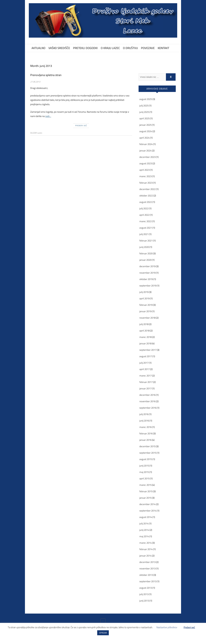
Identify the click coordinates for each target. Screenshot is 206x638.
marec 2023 (145, 176)
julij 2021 (143, 234)
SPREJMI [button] (103, 633)
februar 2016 (146, 433)
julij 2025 (143, 105)
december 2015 (147, 446)
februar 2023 (146, 182)
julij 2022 (143, 208)
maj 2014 (144, 536)
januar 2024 (145, 150)
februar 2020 (146, 253)
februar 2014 (146, 549)
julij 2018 (143, 324)
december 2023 (147, 157)
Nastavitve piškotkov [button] (166, 627)
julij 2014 (143, 523)
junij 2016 (144, 420)
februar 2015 (146, 491)
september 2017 (147, 350)
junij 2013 (144, 600)
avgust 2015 (145, 459)
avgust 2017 (145, 356)
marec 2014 (145, 542)
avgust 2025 (145, 99)
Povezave (148, 48)
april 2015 (144, 478)
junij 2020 (144, 247)
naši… (48, 116)
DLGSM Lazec (36, 133)
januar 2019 (145, 311)
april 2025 (144, 118)
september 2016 (147, 407)
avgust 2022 (145, 202)
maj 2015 (144, 472)
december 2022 (147, 189)
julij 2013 (143, 594)
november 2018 (147, 317)
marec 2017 (145, 375)
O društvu (130, 48)
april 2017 (144, 369)
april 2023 (144, 169)
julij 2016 (143, 414)
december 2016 (147, 395)
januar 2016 (145, 440)
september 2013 (147, 581)
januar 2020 (145, 260)
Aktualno (38, 48)
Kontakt (163, 48)
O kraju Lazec (110, 48)
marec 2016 (145, 427)
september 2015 (147, 452)
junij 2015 (144, 465)
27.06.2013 (35, 82)
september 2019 (147, 285)
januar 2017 (145, 388)
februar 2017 (146, 382)
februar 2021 (146, 240)
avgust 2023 (145, 163)
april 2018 (144, 330)
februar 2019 (146, 305)
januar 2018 (145, 343)
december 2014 (147, 504)
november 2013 (147, 568)
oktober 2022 (146, 195)
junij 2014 (144, 530)
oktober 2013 (146, 575)
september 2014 (147, 510)
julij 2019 (143, 292)
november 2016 (147, 401)
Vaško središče (59, 48)
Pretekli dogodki (85, 48)
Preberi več (81, 125)
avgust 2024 (145, 131)
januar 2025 (145, 124)
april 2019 (144, 298)
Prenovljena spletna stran (45, 75)
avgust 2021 (145, 227)
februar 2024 (146, 144)
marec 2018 (145, 337)
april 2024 (144, 137)
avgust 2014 (145, 517)
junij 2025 (144, 112)
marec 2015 (145, 485)
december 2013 (147, 562)
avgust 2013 (145, 587)
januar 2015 (145, 497)
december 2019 (147, 266)
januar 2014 (145, 555)
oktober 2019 (146, 279)
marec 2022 (145, 221)
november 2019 (147, 272)
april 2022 (144, 215)
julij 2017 (143, 362)
